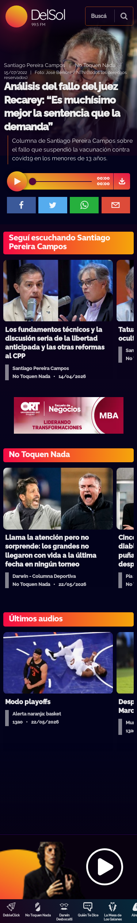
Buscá (98, 16)
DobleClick (11, 915)
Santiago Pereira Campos (34, 65)
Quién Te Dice (88, 915)
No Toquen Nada (38, 915)
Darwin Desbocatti (64, 917)
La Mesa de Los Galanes (113, 917)
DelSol (47, 14)
